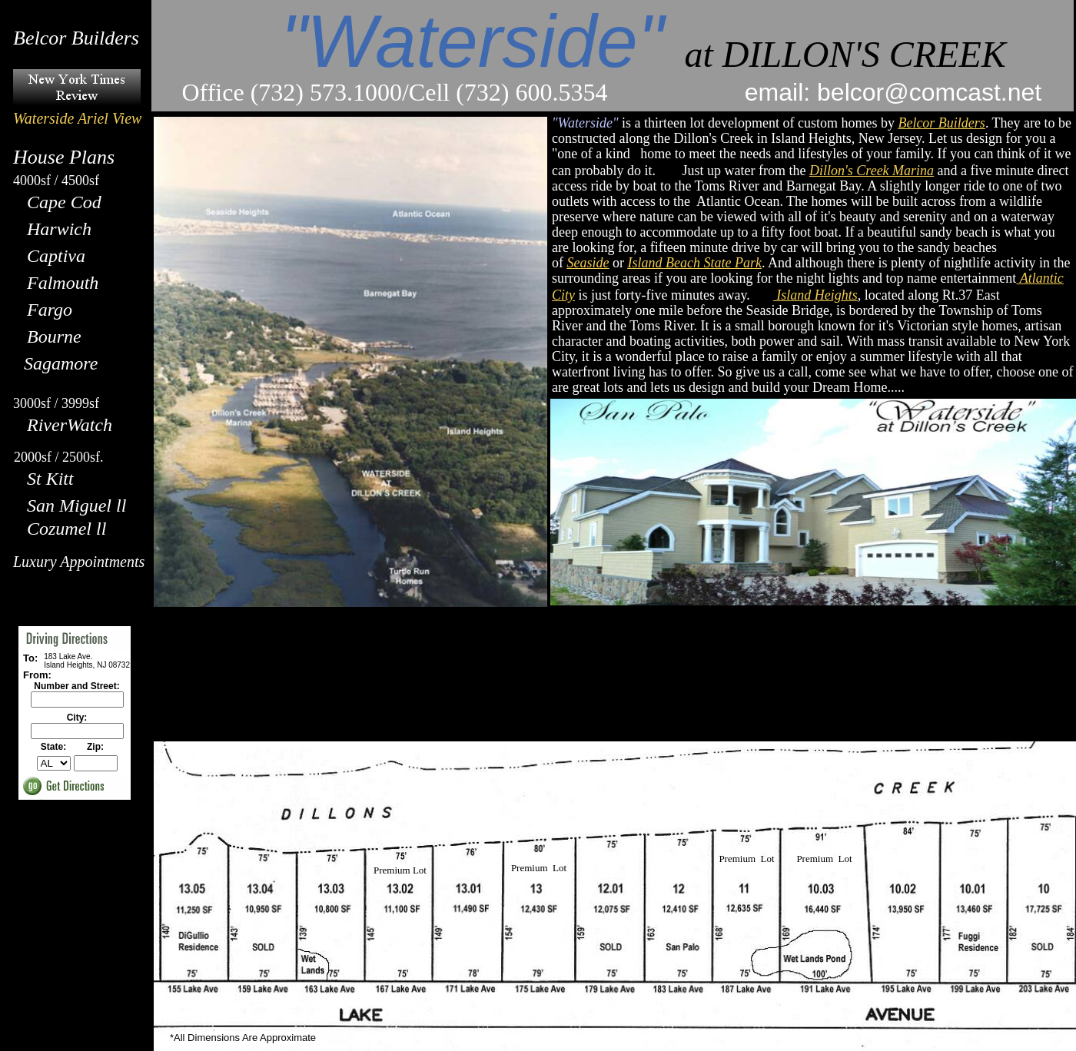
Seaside (588, 262)
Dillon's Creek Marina (871, 170)
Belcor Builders (941, 123)
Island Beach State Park (694, 262)
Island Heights (817, 295)
